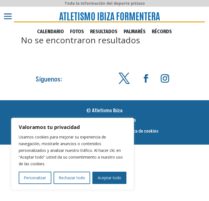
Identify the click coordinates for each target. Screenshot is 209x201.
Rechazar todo (72, 177)
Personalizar (35, 177)
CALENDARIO (50, 32)
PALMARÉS (135, 32)
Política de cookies (141, 131)
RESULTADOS (103, 32)
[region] (72, 154)
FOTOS (77, 32)
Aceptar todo (109, 177)
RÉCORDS (162, 32)
